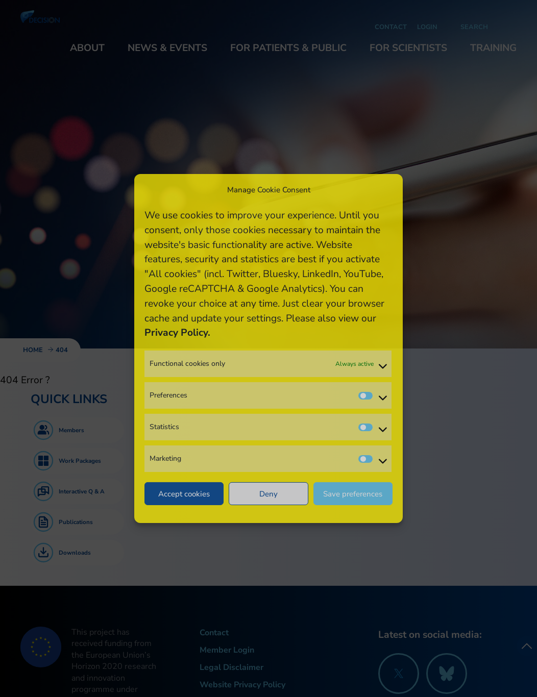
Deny (268, 494)
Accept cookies (184, 494)
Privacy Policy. (177, 332)
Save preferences (352, 494)
